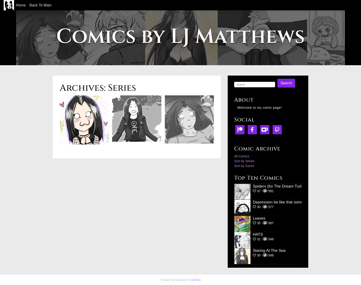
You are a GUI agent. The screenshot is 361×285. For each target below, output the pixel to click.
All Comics (241, 156)
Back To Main (40, 5)
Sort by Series (244, 161)
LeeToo (195, 280)
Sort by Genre (244, 166)
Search (286, 83)
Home (21, 5)
